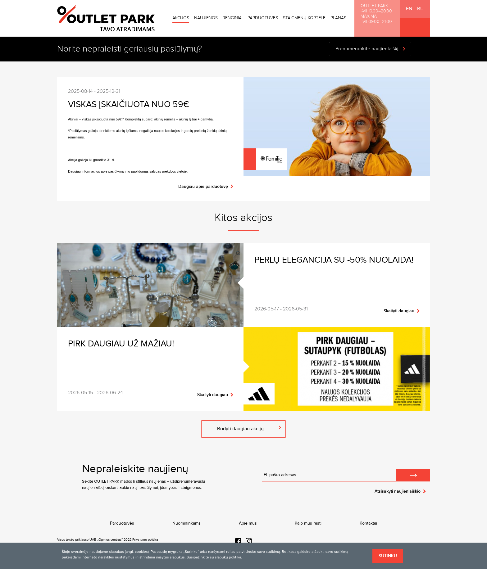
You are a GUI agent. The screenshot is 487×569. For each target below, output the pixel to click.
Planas (338, 18)
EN (409, 9)
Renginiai (233, 18)
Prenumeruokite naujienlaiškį (366, 49)
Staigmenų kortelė (304, 18)
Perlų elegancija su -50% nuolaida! (333, 260)
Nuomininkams (186, 523)
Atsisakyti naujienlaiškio (398, 491)
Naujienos (206, 18)
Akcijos (180, 18)
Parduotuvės (263, 18)
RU (420, 9)
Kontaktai (368, 523)
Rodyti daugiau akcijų (240, 429)
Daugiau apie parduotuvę (203, 186)
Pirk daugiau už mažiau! (121, 344)
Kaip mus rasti (308, 523)
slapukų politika (228, 557)
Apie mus (248, 523)
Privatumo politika (145, 540)
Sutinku (388, 555)
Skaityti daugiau (399, 311)
